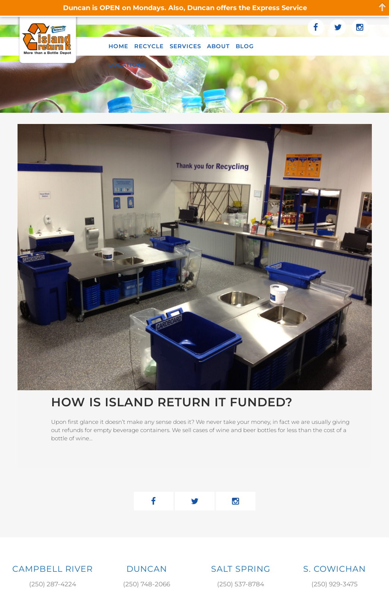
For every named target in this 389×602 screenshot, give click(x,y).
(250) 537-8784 (240, 584)
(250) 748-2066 (146, 584)
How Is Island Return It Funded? (172, 402)
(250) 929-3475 (334, 584)
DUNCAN (146, 569)
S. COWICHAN (334, 569)
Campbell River (52, 569)
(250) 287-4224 (52, 584)
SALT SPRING (240, 569)
